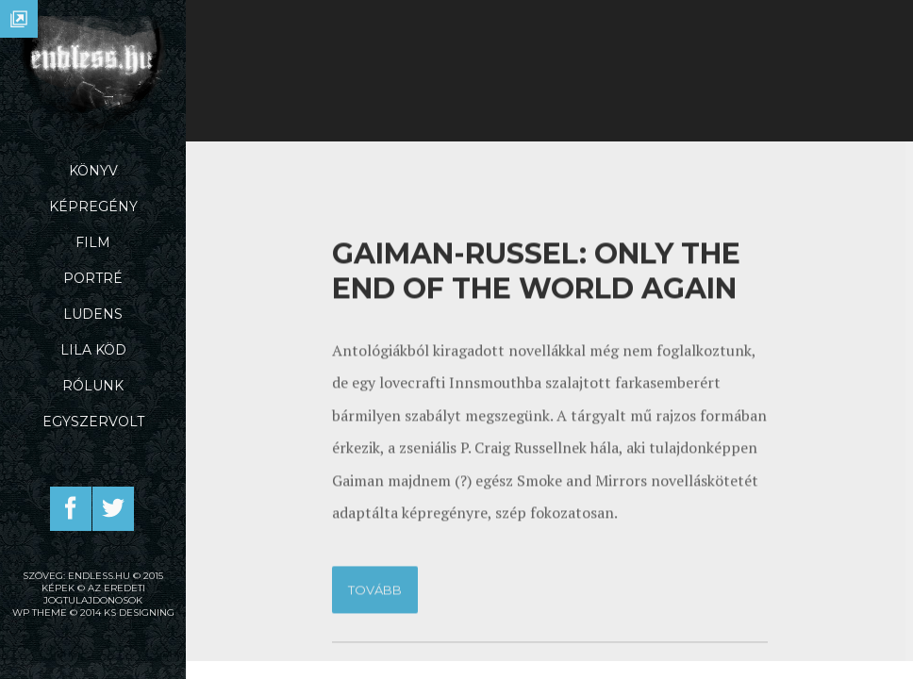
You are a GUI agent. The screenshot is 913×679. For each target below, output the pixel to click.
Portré (93, 278)
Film (92, 242)
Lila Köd (93, 349)
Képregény (93, 206)
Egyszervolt (93, 421)
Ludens (93, 314)
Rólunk (93, 385)
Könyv (93, 170)
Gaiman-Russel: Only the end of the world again (536, 443)
